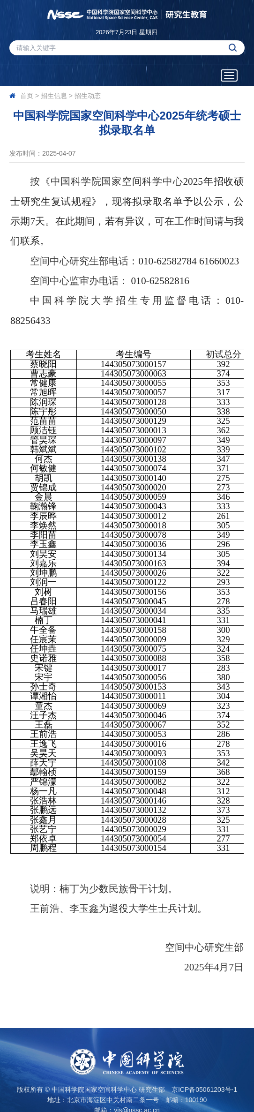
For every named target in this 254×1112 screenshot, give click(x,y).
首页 (26, 95)
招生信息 (54, 95)
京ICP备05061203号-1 (204, 1089)
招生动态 (88, 95)
